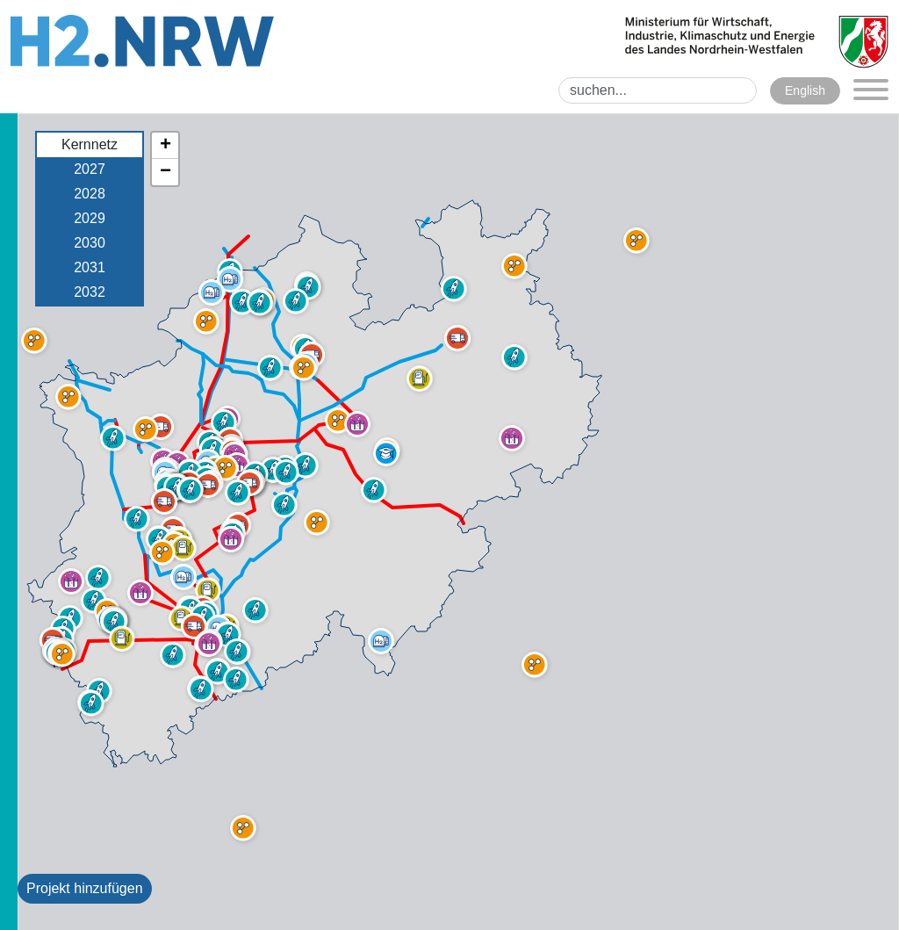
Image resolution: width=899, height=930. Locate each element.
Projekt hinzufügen (84, 888)
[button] (122, 638)
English (805, 90)
